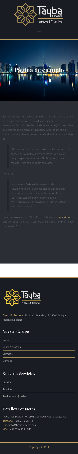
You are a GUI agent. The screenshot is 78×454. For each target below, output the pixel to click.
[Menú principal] (39, 33)
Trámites (7, 389)
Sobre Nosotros (12, 346)
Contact (7, 360)
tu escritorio (64, 217)
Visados (7, 382)
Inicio (6, 340)
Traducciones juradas (14, 396)
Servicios (8, 353)
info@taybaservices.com (22, 425)
